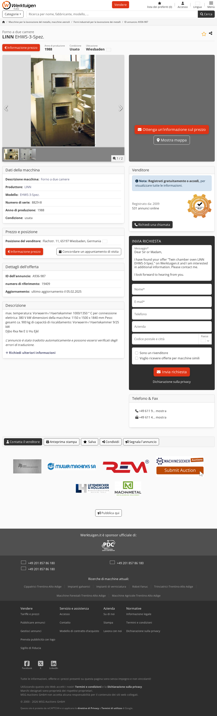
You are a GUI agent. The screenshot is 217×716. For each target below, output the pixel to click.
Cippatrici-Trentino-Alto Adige (43, 586)
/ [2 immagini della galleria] (118, 158)
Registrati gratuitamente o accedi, (174, 181)
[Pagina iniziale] (3, 22)
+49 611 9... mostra (150, 411)
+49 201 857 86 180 (41, 563)
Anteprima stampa (61, 442)
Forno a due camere (55, 179)
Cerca (206, 14)
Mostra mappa (172, 140)
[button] (211, 4)
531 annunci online (145, 208)
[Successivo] (120, 108)
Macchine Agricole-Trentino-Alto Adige (136, 595)
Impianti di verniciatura (111, 586)
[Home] (39, 22)
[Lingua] (197, 4)
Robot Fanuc (140, 586)
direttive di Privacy (88, 708)
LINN (27, 187)
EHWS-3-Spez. (30, 195)
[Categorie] (13, 14)
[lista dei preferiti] (159, 4)
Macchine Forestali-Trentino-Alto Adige (81, 595)
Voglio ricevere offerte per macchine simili (169, 358)
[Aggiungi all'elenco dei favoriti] (203, 34)
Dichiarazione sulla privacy (172, 382)
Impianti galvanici (79, 586)
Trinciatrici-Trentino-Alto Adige (173, 586)
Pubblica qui (108, 513)
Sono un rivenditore (154, 353)
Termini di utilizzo (111, 708)
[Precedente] (6, 108)
